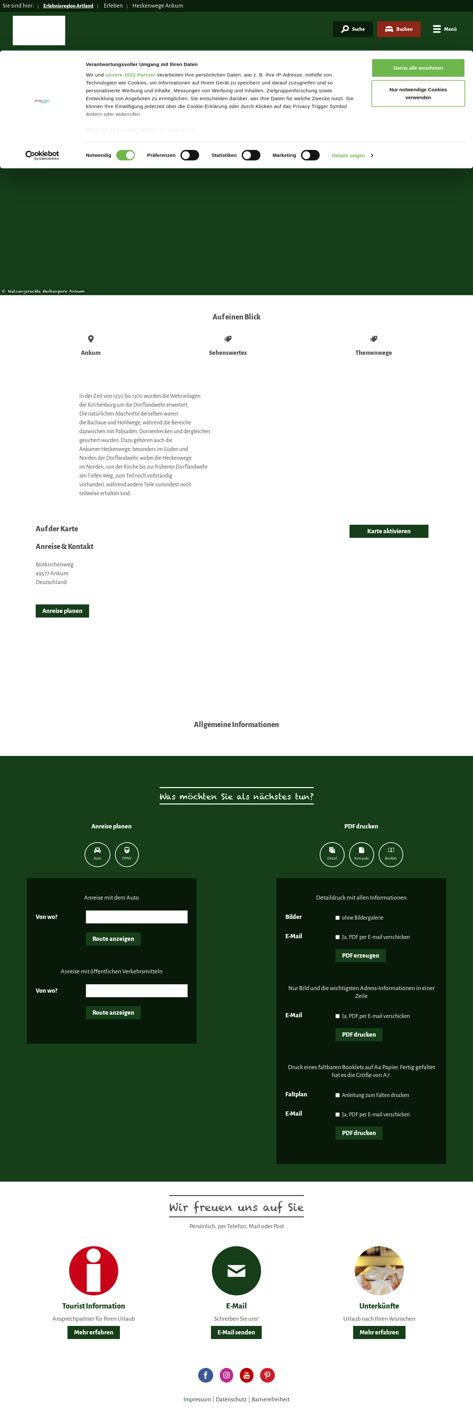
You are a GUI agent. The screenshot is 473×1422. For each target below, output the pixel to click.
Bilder (293, 917)
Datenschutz (231, 1399)
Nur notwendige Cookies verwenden (418, 43)
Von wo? (46, 917)
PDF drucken (359, 1034)
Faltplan (296, 1094)
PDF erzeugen (360, 955)
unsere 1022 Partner (130, 24)
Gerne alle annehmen (418, 17)
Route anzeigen (113, 939)
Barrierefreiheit (271, 1399)
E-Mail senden (236, 1332)
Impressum (197, 1399)
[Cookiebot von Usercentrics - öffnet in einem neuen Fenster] (42, 105)
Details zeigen (348, 105)
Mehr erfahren (93, 1332)
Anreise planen (62, 611)
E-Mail (293, 936)
